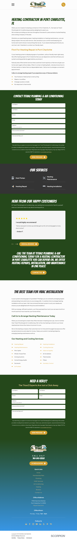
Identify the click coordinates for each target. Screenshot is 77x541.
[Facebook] (30, 524)
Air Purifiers (17, 366)
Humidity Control (48, 363)
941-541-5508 (38, 458)
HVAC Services (38, 481)
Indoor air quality (48, 350)
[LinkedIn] (40, 524)
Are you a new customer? (18, 130)
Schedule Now (38, 463)
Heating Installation (49, 344)
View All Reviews (29, 244)
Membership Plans (38, 475)
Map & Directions (38, 505)
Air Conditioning (38, 484)
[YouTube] (37, 524)
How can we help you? (17, 135)
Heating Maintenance (20, 347)
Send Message (38, 157)
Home (38, 472)
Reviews (38, 489)
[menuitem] (14, 538)
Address (14, 125)
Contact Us (38, 272)
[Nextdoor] (51, 524)
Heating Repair (18, 344)
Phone (13, 115)
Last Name (14, 109)
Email (13, 120)
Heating (38, 487)
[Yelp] (44, 524)
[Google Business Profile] (26, 524)
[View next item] (16, 244)
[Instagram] (33, 524)
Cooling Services (48, 347)
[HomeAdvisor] (47, 524)
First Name (15, 104)
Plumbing (38, 478)
